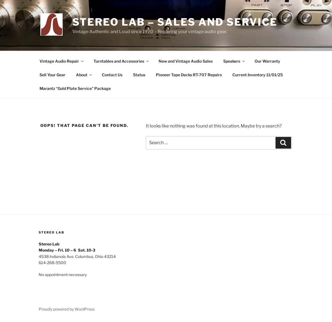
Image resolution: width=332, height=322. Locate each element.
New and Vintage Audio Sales (186, 61)
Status (139, 74)
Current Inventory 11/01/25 (257, 74)
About (84, 74)
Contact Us (112, 74)
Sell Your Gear (52, 74)
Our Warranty (267, 61)
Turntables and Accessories (121, 61)
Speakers (234, 61)
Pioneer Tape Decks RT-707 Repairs (189, 74)
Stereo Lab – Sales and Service (174, 22)
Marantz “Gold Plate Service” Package (75, 88)
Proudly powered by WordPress (67, 309)
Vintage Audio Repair (62, 61)
